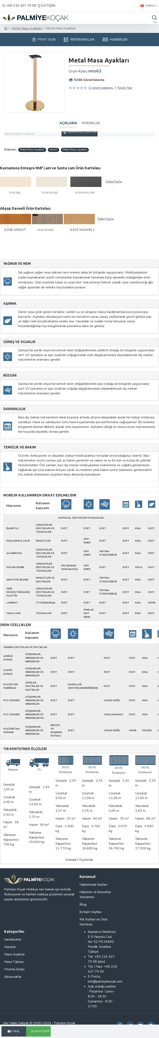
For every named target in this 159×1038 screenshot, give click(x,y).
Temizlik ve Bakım (19, 447)
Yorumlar (90, 123)
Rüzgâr (10, 375)
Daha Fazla (114, 181)
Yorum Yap (124, 87)
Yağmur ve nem (17, 263)
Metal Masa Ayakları (26, 28)
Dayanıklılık (14, 409)
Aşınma (10, 303)
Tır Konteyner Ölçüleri (25, 749)
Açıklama (68, 123)
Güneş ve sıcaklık (19, 342)
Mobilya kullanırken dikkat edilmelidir (39, 495)
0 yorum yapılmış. (101, 87)
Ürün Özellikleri (15, 625)
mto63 (53, 150)
